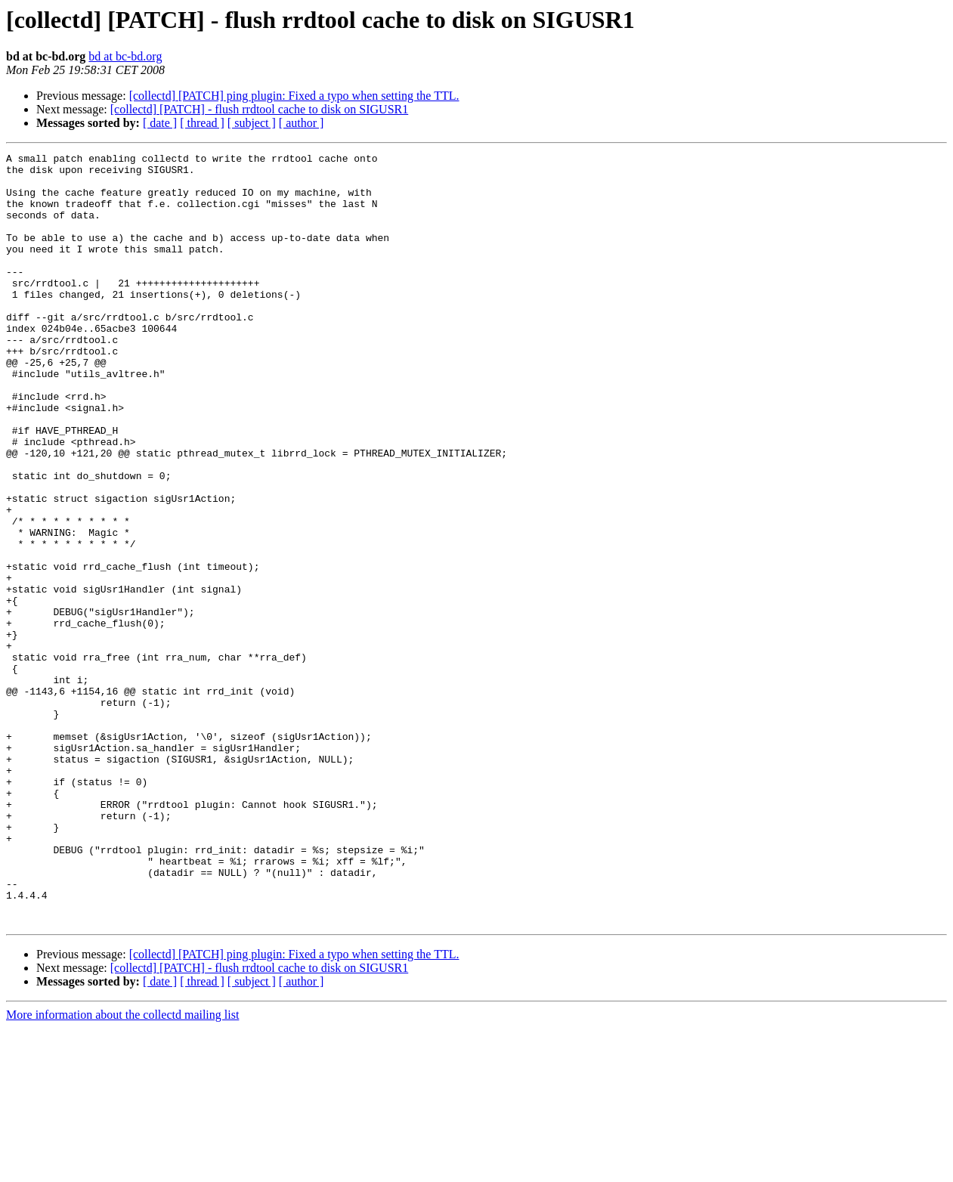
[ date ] (160, 122)
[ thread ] (202, 122)
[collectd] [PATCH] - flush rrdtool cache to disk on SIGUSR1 (259, 109)
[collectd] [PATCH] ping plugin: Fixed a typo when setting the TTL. (294, 95)
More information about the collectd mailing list (122, 1168)
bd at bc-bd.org (125, 56)
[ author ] (301, 122)
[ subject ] (251, 122)
